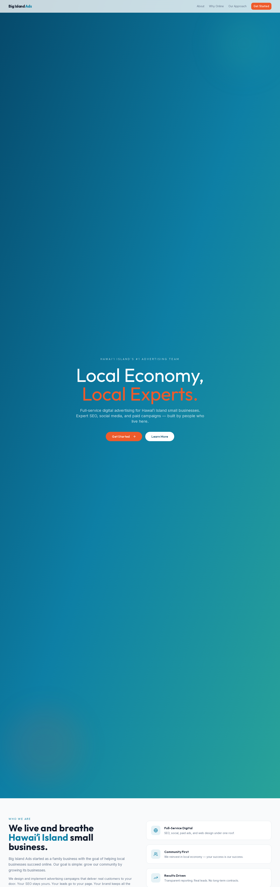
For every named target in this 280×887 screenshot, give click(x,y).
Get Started (261, 6)
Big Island (20, 6)
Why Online (216, 6)
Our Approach (237, 6)
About (200, 6)
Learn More (159, 436)
